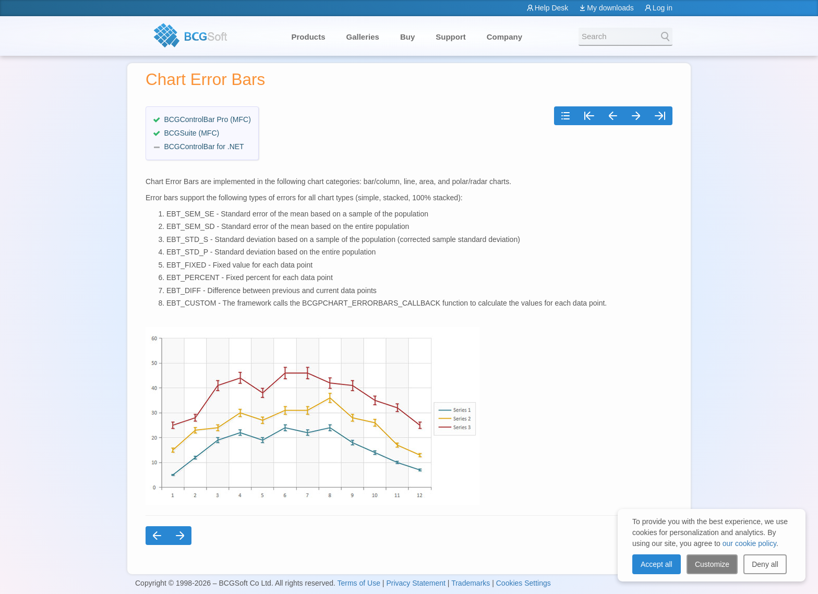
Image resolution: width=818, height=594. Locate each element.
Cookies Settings (523, 583)
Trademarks (470, 583)
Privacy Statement (416, 583)
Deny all (765, 564)
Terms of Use (358, 583)
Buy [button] (407, 36)
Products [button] (309, 36)
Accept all (656, 564)
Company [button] (504, 36)
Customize (712, 564)
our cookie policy (749, 543)
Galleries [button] (362, 36)
